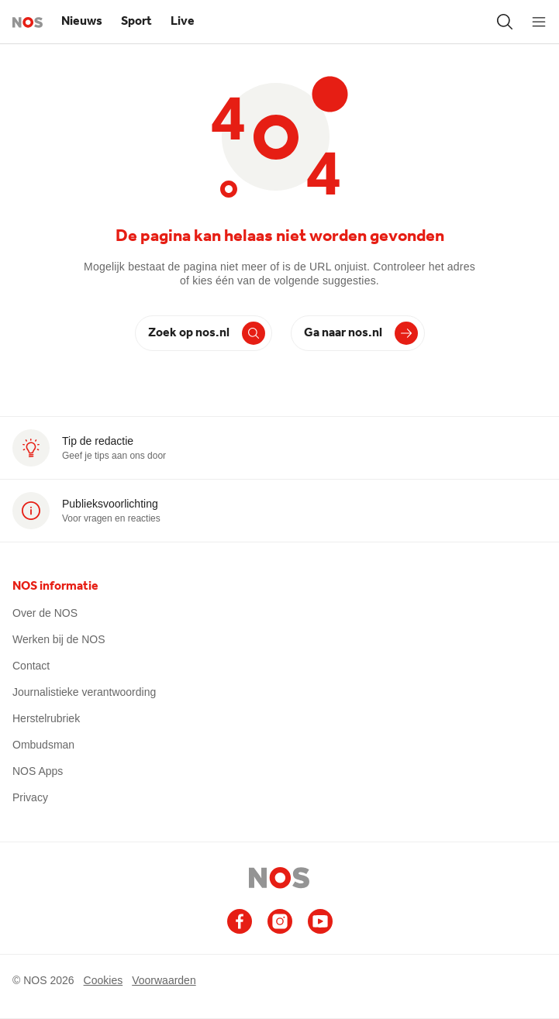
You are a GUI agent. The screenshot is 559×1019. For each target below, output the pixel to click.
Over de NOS (45, 613)
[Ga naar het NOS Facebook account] (239, 921)
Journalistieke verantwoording (84, 692)
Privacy (30, 797)
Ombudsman (43, 744)
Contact (31, 665)
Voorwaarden (164, 980)
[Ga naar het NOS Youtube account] (320, 921)
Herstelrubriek (46, 718)
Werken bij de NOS (58, 639)
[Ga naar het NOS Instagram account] (279, 921)
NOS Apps (37, 771)
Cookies (103, 980)
